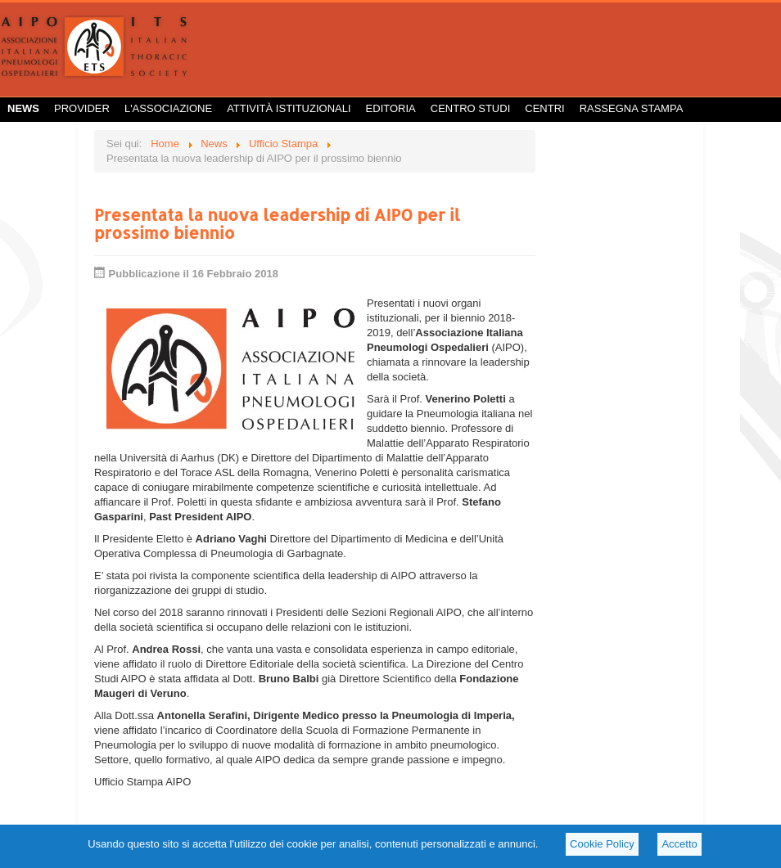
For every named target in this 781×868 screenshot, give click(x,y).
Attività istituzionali (288, 108)
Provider (82, 108)
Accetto (679, 844)
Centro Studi (471, 108)
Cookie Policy (602, 844)
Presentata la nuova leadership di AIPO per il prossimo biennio (277, 223)
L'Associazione (168, 108)
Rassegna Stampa (632, 108)
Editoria (391, 108)
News (23, 108)
